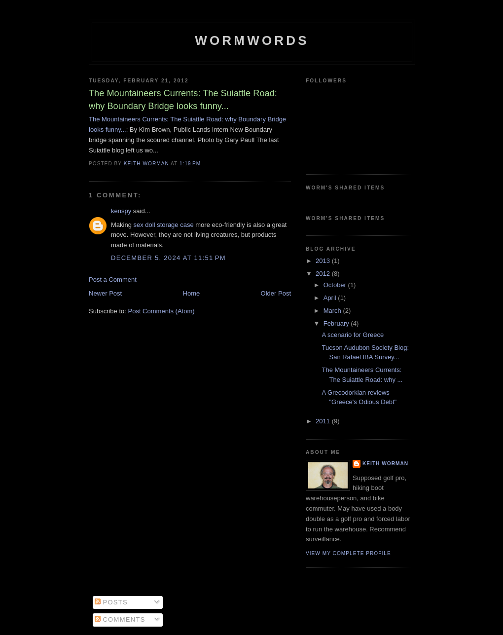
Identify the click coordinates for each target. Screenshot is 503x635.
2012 (324, 273)
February (337, 323)
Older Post (276, 293)
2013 (324, 260)
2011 (324, 421)
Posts (111, 602)
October (335, 285)
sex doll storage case (164, 224)
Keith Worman (385, 463)
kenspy (121, 211)
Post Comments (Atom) (161, 311)
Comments (120, 619)
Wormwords (252, 40)
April (330, 297)
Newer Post (105, 293)
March (333, 310)
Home (191, 293)
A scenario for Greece (353, 334)
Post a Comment (113, 279)
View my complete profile (348, 553)
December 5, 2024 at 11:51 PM (168, 257)
